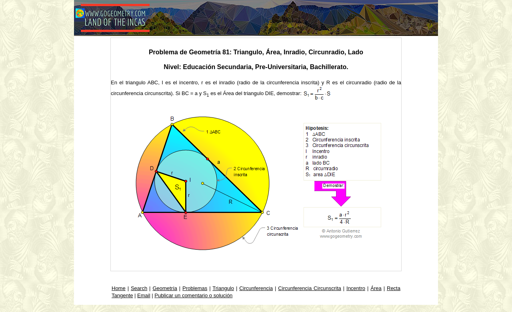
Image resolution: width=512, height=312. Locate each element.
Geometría (164, 288)
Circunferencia (256, 288)
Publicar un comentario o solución (193, 295)
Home (119, 288)
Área (375, 288)
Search (139, 288)
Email (143, 295)
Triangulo (223, 288)
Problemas (194, 288)
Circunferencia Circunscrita (309, 288)
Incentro (355, 288)
